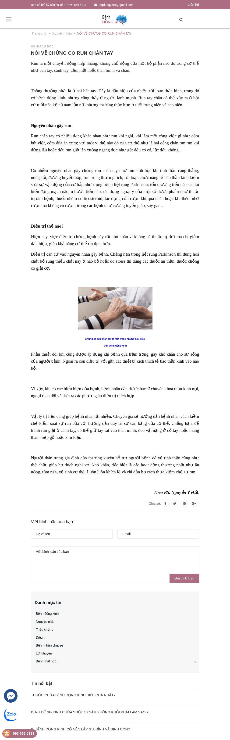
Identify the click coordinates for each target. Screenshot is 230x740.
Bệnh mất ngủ (46, 661)
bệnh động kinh (50, 97)
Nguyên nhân (45, 621)
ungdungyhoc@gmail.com (114, 5)
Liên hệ (193, 5)
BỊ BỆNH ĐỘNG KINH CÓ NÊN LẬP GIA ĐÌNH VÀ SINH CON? (80, 729)
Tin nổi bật (41, 683)
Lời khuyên (44, 653)
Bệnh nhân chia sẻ (49, 645)
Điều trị (41, 637)
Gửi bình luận (184, 578)
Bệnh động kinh (47, 613)
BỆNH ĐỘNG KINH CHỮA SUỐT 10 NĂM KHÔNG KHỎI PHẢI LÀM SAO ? (90, 712)
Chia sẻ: (155, 503)
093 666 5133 (77, 5)
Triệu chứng (44, 629)
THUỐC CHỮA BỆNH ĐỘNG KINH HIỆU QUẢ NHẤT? (73, 695)
